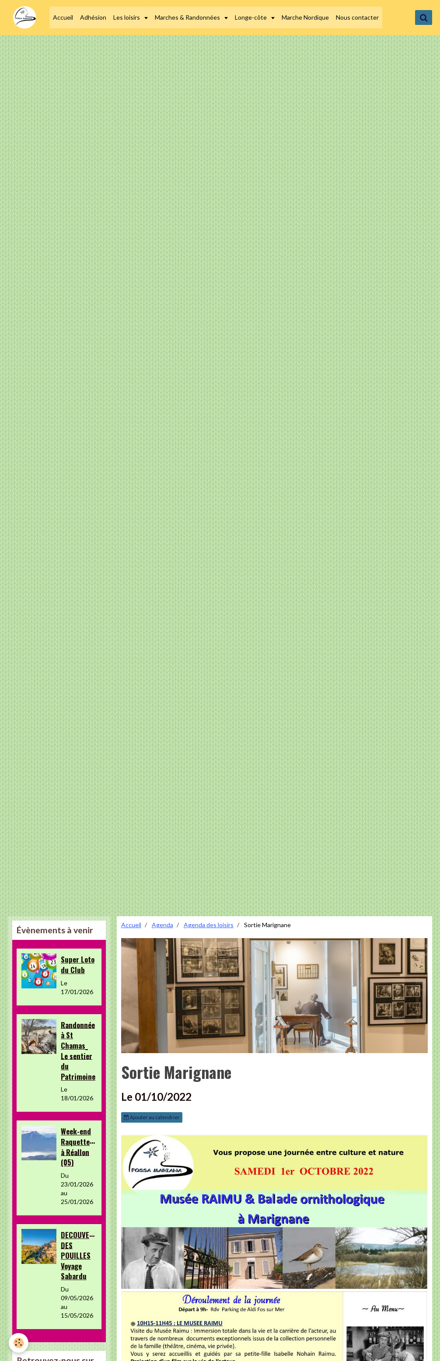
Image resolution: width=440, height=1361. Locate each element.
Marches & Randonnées (188, 17)
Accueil (63, 17)
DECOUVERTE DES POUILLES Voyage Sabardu (81, 1255)
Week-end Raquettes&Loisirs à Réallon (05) (90, 1147)
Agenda (162, 924)
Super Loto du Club (77, 964)
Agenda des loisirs (209, 924)
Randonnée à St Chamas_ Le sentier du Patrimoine (78, 1050)
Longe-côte (251, 17)
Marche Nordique (305, 17)
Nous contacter (357, 17)
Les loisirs (127, 17)
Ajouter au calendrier (152, 1117)
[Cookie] (18, 1343)
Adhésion (93, 17)
